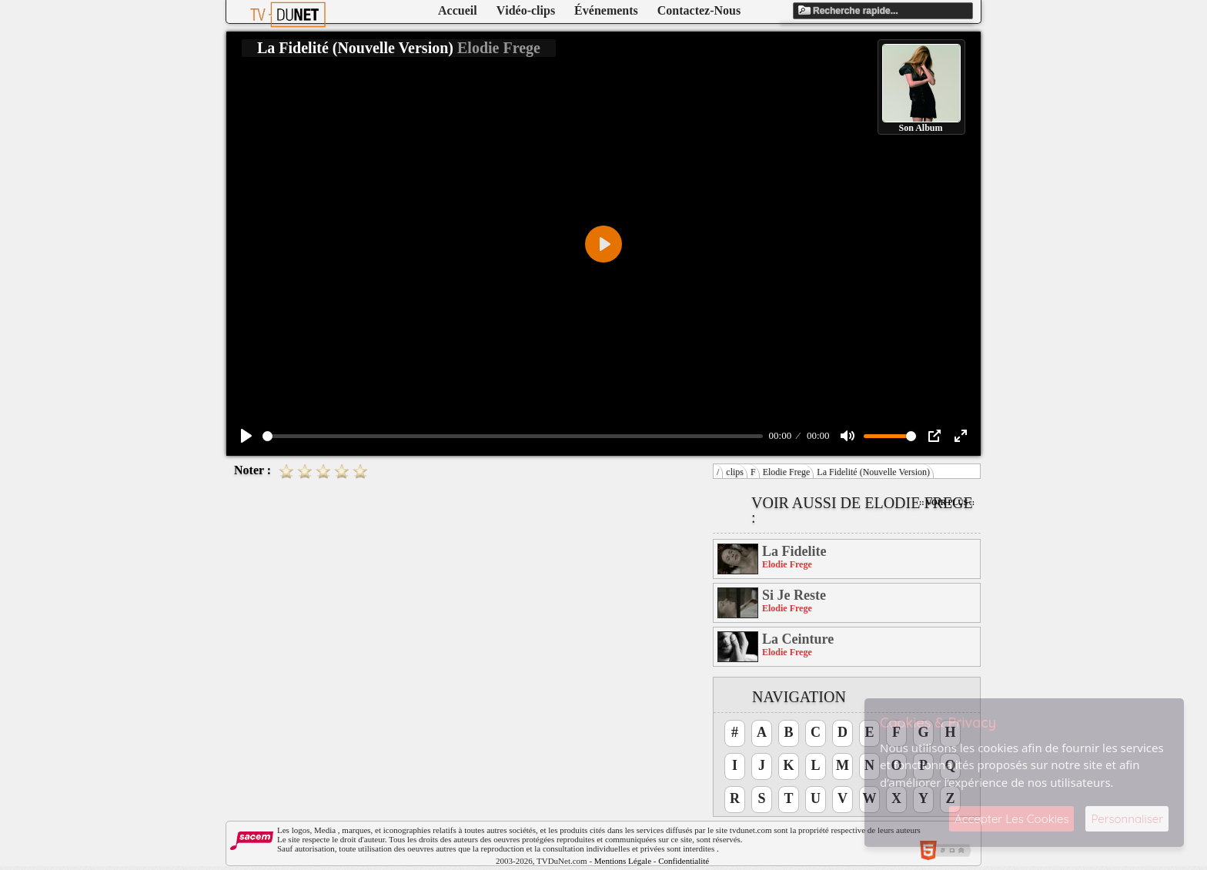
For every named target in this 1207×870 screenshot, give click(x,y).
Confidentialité (683, 860)
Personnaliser (1127, 818)
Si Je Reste (794, 595)
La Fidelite (794, 551)
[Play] (246, 435)
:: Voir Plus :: (947, 502)
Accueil (457, 10)
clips (735, 472)
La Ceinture (798, 639)
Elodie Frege (787, 472)
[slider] (512, 436)
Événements (606, 10)
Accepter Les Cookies (1011, 818)
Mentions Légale (622, 860)
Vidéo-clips (526, 10)
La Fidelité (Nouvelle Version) (873, 472)
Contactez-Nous (699, 10)
